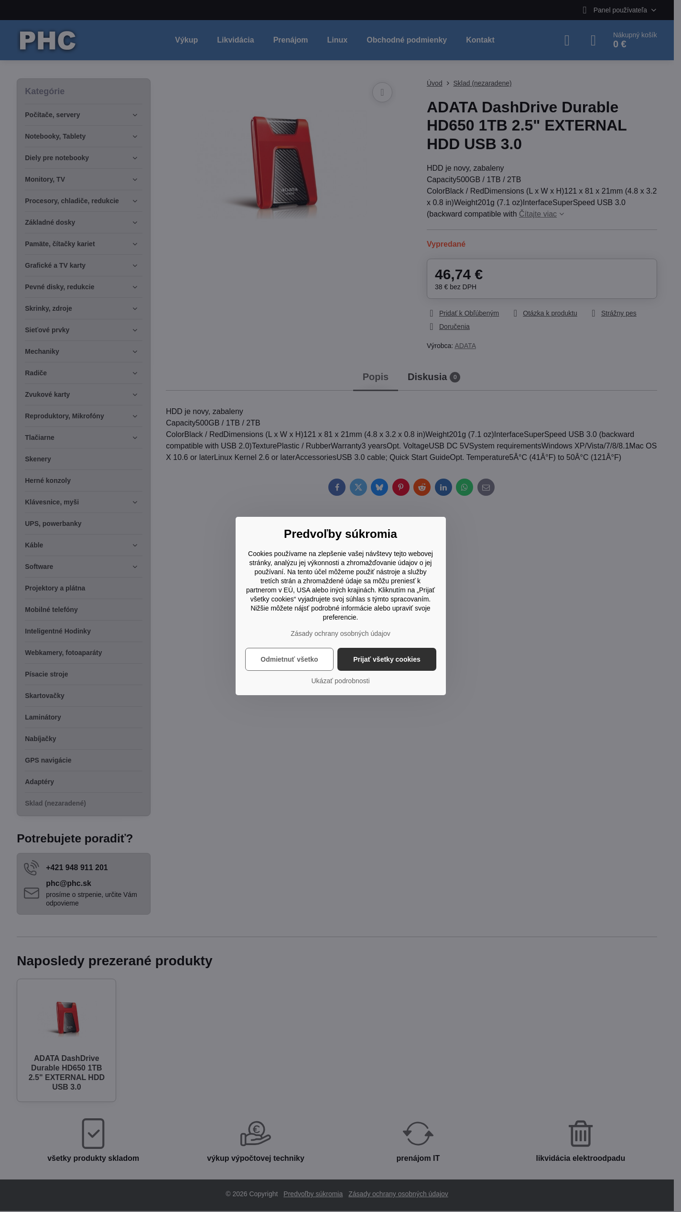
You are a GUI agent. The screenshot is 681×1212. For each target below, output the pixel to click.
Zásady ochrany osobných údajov (340, 633)
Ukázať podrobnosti (341, 681)
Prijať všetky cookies (387, 659)
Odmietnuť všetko (289, 659)
